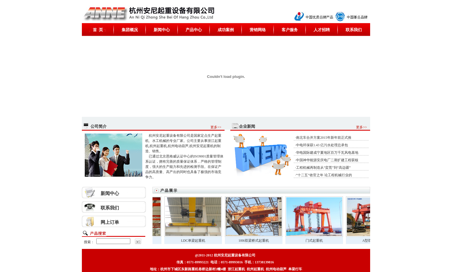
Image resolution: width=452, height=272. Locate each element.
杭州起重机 (255, 269)
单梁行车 (295, 269)
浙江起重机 (236, 269)
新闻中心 (162, 30)
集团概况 (130, 30)
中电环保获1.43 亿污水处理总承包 (322, 145)
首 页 (98, 30)
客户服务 (290, 30)
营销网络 (258, 30)
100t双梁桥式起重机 (257, 241)
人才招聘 (322, 30)
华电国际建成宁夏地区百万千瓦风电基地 (327, 153)
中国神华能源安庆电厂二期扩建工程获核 (327, 160)
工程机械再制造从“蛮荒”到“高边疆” (323, 168)
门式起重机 (317, 241)
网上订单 (110, 222)
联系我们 (354, 30)
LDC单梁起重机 (196, 241)
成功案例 (226, 30)
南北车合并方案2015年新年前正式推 (323, 138)
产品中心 (194, 30)
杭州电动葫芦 (276, 269)
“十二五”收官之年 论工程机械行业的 (324, 175)
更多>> (215, 127)
